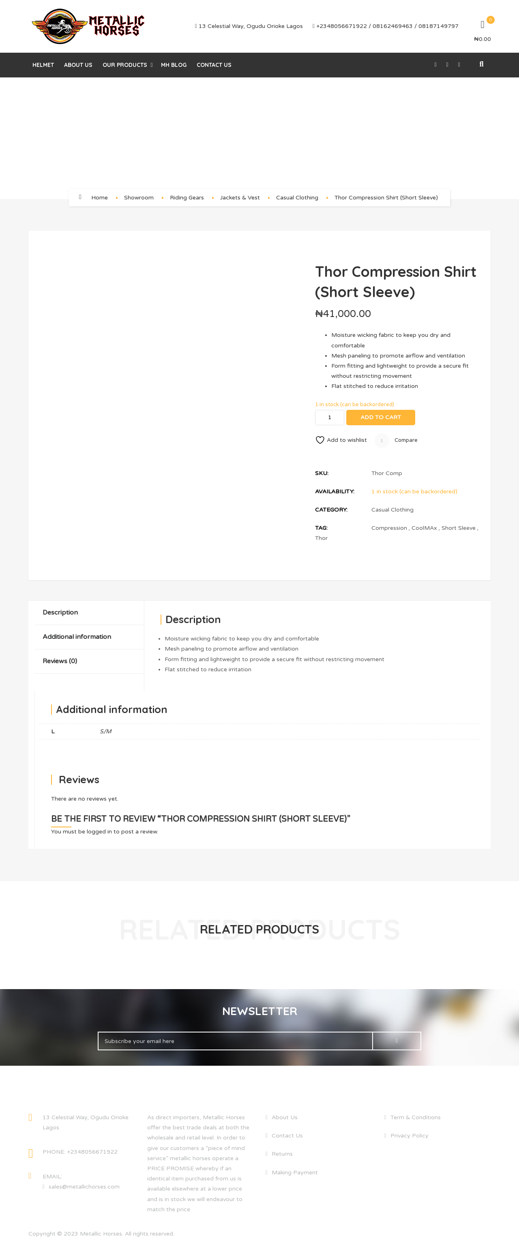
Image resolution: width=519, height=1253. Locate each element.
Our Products (125, 65)
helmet (43, 65)
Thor (321, 538)
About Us (78, 65)
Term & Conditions (415, 1117)
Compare (396, 440)
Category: (331, 509)
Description (60, 612)
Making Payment (295, 1172)
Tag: (321, 528)
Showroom (139, 197)
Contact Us (214, 65)
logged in (99, 831)
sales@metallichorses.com (84, 1186)
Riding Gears (187, 197)
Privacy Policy (409, 1135)
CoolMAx (424, 528)
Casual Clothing (297, 197)
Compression (389, 528)
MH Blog (174, 65)
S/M (106, 731)
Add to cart (380, 417)
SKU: (321, 473)
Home (99, 197)
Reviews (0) (60, 661)
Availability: (334, 491)
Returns (282, 1153)
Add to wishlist (341, 440)
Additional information (77, 637)
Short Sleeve (459, 528)
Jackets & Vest (240, 197)
